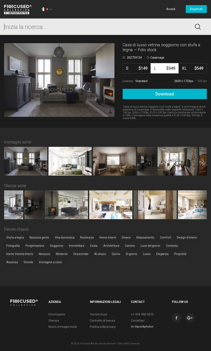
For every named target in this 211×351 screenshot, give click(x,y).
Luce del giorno (150, 245)
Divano (126, 237)
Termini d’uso (98, 314)
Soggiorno (56, 245)
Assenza (12, 262)
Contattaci (137, 320)
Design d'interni (187, 237)
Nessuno (44, 254)
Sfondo (28, 262)
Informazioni (56, 314)
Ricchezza (87, 237)
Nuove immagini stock (62, 326)
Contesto (172, 245)
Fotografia (13, 245)
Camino (130, 245)
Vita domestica (64, 237)
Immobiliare (76, 245)
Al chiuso (100, 254)
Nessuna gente (39, 237)
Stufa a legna (15, 237)
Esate (94, 245)
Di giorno (131, 254)
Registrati (196, 9)
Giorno (116, 254)
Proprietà (180, 254)
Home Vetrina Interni (19, 254)
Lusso (147, 254)
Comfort (165, 237)
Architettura (111, 245)
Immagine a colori (50, 262)
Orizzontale (81, 254)
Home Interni (107, 237)
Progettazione (34, 245)
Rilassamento (145, 237)
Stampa (53, 320)
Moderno (62, 254)
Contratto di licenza (101, 320)
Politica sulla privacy (102, 326)
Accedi (170, 9)
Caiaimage (157, 57)
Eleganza (162, 254)
